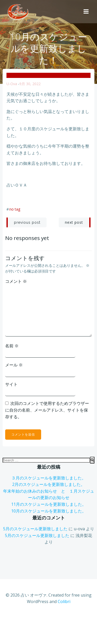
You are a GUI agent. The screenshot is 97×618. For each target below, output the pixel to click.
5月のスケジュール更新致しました (35, 529)
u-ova (11, 83)
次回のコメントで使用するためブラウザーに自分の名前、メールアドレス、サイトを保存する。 (47, 409)
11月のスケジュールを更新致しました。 (48, 504)
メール (14, 365)
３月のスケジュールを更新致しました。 (48, 478)
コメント (16, 281)
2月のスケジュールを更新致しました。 (48, 484)
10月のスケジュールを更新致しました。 (48, 511)
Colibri (64, 601)
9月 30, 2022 (30, 83)
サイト (11, 384)
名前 (12, 346)
